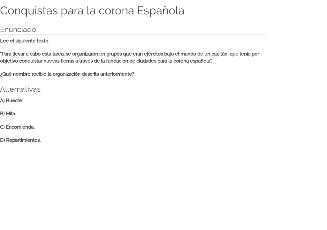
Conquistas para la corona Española (92, 10)
